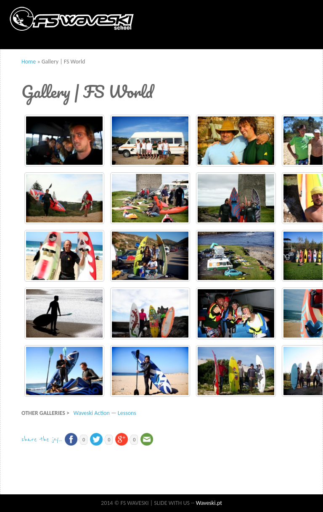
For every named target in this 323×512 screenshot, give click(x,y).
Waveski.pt (209, 503)
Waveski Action (91, 413)
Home (28, 61)
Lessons (127, 413)
